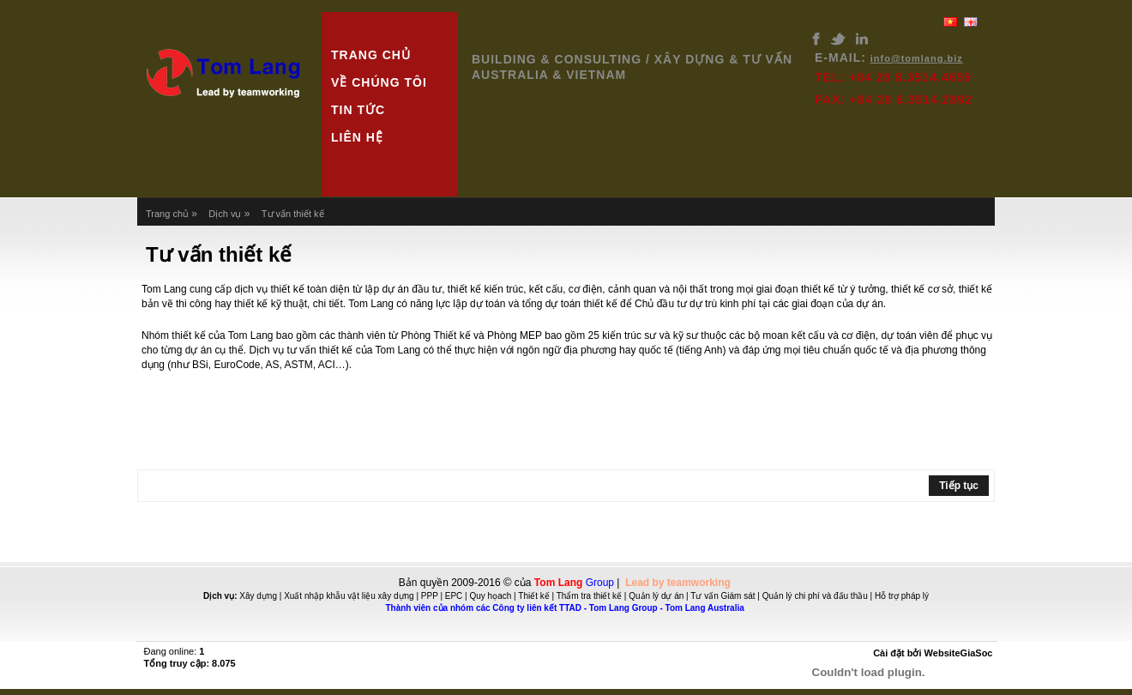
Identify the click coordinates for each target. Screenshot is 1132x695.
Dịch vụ (224, 213)
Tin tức (358, 110)
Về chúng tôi (379, 82)
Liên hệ (357, 137)
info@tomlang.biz (916, 58)
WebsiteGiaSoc (958, 653)
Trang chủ (371, 55)
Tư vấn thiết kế (293, 213)
